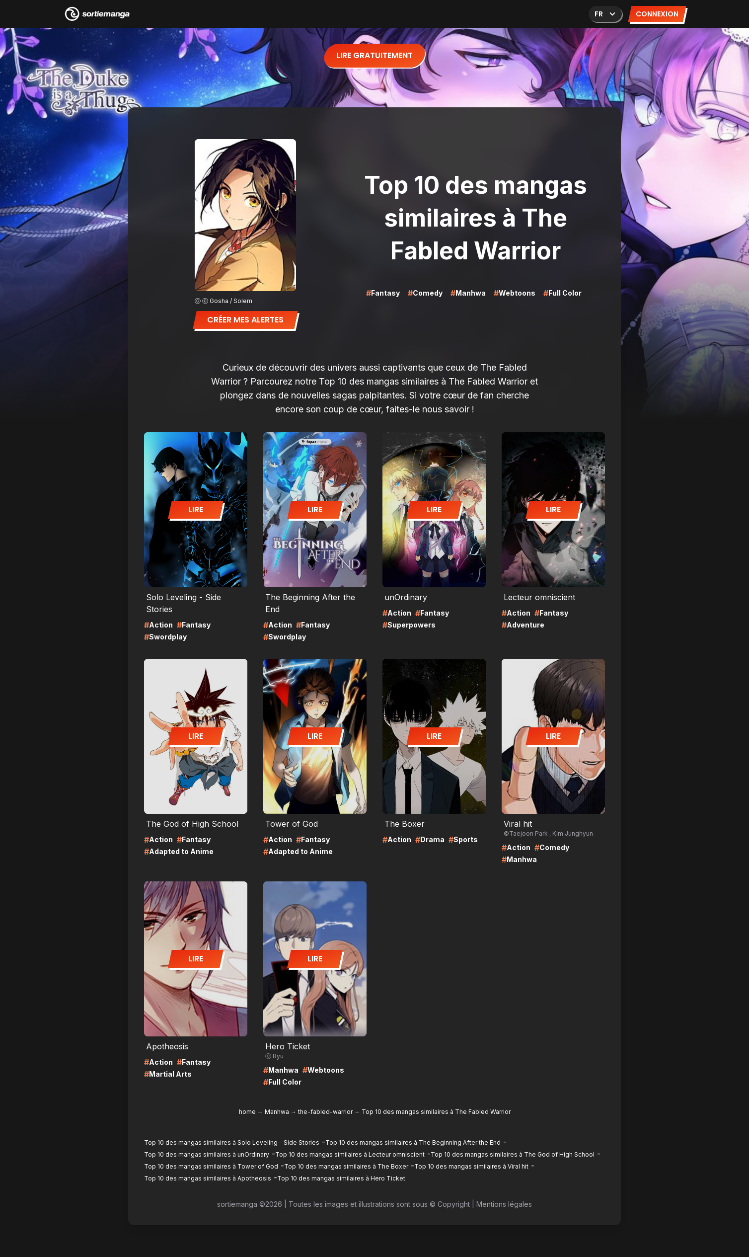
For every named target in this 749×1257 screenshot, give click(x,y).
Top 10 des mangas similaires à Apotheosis (207, 1178)
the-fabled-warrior (325, 1111)
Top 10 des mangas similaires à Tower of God (211, 1166)
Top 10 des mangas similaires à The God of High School (513, 1154)
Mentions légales (504, 1204)
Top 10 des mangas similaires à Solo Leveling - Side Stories (231, 1142)
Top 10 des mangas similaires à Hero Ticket (341, 1178)
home (247, 1111)
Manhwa (277, 1111)
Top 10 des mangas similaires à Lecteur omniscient (350, 1154)
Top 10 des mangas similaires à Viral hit (471, 1166)
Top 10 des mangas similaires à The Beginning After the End (413, 1142)
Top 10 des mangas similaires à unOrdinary (206, 1154)
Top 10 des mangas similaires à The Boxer (346, 1166)
